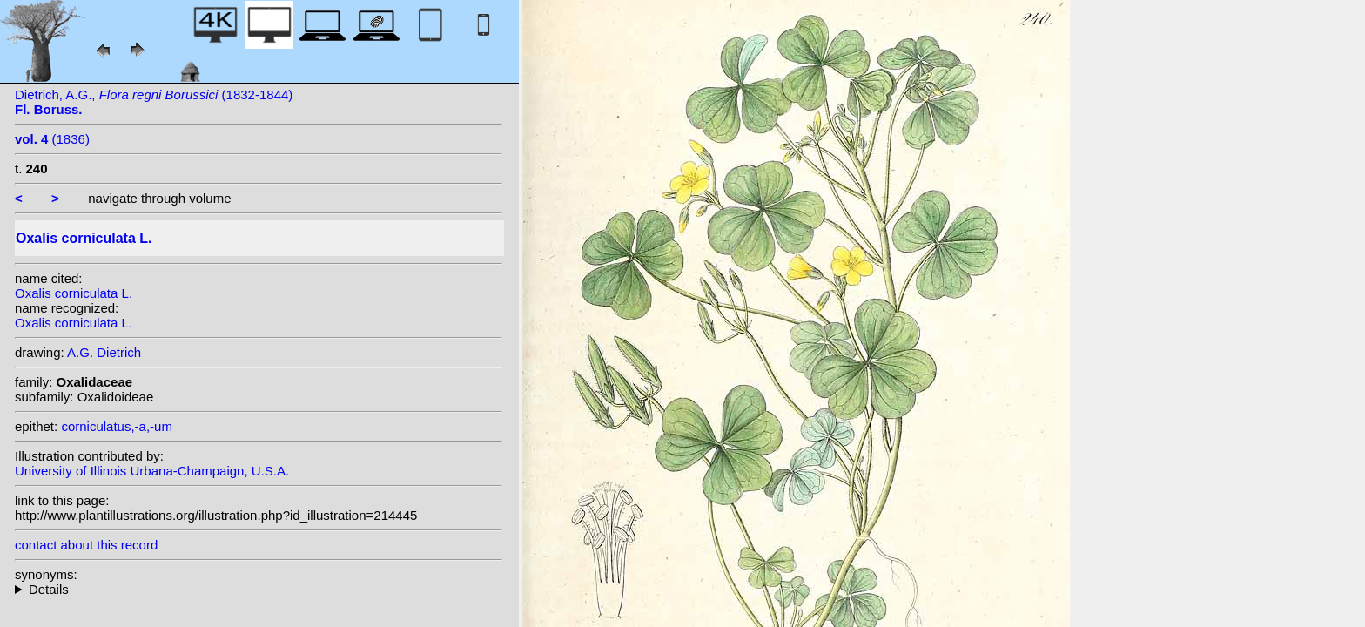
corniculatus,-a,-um (116, 426)
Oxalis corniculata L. (73, 293)
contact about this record (86, 544)
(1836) (52, 138)
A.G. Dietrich (104, 352)
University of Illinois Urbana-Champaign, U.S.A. (152, 470)
